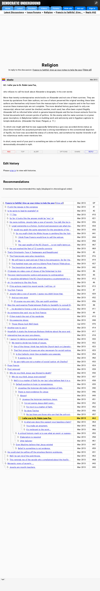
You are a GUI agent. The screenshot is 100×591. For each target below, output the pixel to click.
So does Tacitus (31, 411)
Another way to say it (17, 328)
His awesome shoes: (19, 320)
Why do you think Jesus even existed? (29, 377)
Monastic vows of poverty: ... (20, 463)
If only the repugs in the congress (22, 207)
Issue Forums (34, 12)
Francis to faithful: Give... (69, 12)
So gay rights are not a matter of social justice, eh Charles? (41, 362)
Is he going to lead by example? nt (22, 211)
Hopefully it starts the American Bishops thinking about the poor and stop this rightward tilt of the (52, 331)
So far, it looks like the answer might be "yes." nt (32, 218)
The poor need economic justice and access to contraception (35, 275)
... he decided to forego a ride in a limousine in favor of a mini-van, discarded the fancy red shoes (54, 309)
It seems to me (25, 358)
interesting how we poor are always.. (24, 335)
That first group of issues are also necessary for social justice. (42, 350)
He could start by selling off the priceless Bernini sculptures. (35, 452)
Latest (20, 8)
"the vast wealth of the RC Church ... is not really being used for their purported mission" (58, 245)
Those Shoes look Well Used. (25, 324)
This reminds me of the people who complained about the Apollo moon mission (46, 460)
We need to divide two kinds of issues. (29, 343)
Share (77, 152)
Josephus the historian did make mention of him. (40, 388)
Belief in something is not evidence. (34, 448)
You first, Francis (15, 290)
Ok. (19, 241)
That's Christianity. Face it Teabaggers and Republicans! (32, 252)
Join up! (80, 8)
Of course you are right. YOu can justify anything (36, 301)
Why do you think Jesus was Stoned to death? (30, 373)
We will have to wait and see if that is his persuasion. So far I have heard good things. (51, 260)
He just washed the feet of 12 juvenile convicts (31, 248)
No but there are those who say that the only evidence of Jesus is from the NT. (62, 414)
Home (7, 8)
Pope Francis (13, 365)
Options (63, 152)
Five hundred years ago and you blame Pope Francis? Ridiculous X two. (44, 263)
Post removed (13, 369)
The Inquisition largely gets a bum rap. (29, 267)
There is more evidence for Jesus (33, 392)
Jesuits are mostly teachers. (22, 467)
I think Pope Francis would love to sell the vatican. (41, 237)
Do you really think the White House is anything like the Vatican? (45, 233)
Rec (8, 152)
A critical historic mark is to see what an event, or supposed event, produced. (53, 433)
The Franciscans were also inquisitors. (27, 256)
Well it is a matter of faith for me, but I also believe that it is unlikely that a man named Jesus (56, 380)
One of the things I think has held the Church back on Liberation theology (47, 346)
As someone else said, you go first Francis (26, 312)
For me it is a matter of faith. (39, 407)
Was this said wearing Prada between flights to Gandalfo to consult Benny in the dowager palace (51, 305)
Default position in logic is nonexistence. (34, 384)
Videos (44, 8)
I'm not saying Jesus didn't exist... (39, 403)
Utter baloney (26, 441)
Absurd (23, 395)
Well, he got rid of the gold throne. (25, 456)
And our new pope (20, 297)
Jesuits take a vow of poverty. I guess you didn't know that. (36, 294)
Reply (91, 152)
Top (22, 152)
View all (87, 70)
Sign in (92, 8)
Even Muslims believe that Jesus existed (34, 444)
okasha (10, 80)
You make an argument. (37, 426)
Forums (56, 8)
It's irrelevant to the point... (38, 429)
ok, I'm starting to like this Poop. (22, 282)
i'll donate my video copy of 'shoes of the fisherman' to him (34, 271)
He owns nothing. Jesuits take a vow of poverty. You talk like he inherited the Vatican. (49, 222)
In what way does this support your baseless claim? (47, 422)
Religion (48, 12)
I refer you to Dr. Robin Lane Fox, (37, 418)
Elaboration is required (30, 437)
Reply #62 (91, 12)
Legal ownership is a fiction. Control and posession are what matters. (43, 226)
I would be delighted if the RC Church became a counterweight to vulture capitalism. (48, 279)
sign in (13, 170)
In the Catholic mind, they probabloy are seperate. (38, 354)
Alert (36, 152)
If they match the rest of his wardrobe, (27, 316)
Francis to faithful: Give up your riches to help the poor (57, 70)
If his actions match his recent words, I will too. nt (32, 286)
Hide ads (68, 8)
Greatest (32, 8)
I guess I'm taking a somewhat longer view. (29, 339)
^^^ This (13, 214)
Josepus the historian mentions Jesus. (40, 399)
